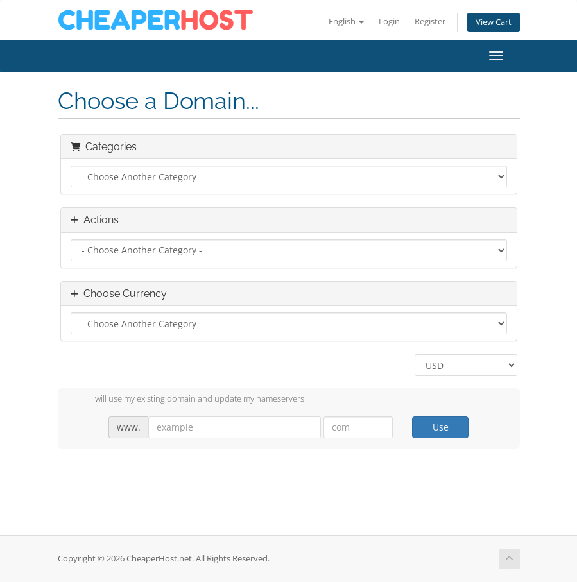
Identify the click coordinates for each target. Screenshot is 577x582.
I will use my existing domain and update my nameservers (187, 400)
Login (389, 21)
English (346, 21)
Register (430, 21)
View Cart (494, 22)
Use (441, 427)
